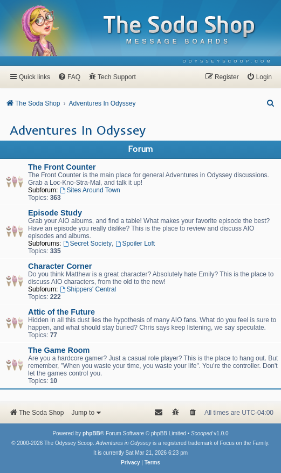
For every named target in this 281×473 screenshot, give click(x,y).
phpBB (91, 433)
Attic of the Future (61, 312)
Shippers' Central (88, 289)
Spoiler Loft (135, 243)
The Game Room (59, 350)
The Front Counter (62, 167)
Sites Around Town (90, 190)
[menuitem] (228, 61)
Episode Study (55, 212)
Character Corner (60, 266)
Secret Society (87, 243)
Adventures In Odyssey (78, 130)
